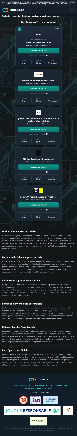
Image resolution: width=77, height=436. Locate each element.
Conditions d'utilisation (18, 385)
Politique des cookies (59, 385)
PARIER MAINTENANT (38, 51)
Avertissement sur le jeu (34, 389)
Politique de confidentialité (39, 385)
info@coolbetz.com (42, 392)
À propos (48, 389)
